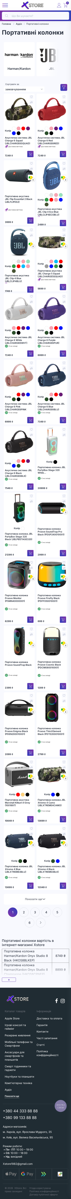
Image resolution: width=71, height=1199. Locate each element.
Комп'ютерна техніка (18, 1083)
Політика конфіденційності (44, 1191)
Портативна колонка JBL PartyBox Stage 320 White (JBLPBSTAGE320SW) (52, 470)
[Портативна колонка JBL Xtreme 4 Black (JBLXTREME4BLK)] (52, 841)
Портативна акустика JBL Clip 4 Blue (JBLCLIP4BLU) (17, 278)
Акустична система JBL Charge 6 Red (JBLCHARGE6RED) (51, 140)
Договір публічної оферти (43, 1194)
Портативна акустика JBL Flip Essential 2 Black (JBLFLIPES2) (18, 199)
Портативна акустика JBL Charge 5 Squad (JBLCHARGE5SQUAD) (50, 273)
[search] (35, 16)
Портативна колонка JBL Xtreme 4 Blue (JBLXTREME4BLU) (19, 869)
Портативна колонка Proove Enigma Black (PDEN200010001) (16, 731)
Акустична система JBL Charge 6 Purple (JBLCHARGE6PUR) (51, 340)
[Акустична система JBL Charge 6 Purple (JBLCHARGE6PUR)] (52, 308)
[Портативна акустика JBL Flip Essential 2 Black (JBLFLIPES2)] (19, 175)
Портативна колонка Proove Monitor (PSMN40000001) (16, 598)
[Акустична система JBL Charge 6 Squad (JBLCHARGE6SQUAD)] (19, 109)
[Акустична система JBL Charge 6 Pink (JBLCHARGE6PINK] (19, 375)
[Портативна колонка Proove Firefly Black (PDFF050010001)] (52, 574)
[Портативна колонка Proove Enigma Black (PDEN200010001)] (19, 707)
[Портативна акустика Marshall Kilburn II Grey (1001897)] (19, 774)
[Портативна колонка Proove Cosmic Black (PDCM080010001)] (52, 641)
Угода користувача (40, 1188)
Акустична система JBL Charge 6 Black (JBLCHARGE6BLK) (18, 473)
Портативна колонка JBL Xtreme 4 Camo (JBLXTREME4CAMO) (52, 803)
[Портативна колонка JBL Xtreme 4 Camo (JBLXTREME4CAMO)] (52, 774)
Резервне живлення (17, 1035)
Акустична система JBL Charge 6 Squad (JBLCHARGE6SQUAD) (18, 140)
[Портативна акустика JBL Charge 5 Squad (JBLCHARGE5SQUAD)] (52, 242)
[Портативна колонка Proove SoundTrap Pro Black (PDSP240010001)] (52, 508)
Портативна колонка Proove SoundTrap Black (18, 663)
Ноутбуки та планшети (19, 1076)
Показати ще (35, 899)
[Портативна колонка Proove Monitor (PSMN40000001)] (19, 574)
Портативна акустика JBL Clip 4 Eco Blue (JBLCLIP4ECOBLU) (50, 212)
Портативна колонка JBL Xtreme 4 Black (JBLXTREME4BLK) (52, 869)
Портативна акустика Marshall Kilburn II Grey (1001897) (17, 803)
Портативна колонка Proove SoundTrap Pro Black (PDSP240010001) (51, 532)
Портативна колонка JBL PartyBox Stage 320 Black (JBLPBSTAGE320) (19, 537)
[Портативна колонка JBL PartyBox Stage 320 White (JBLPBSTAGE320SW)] (52, 441)
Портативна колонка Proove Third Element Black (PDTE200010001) (51, 731)
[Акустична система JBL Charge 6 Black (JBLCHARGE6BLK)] (19, 441)
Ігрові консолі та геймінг (15, 1026)
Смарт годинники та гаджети (18, 1068)
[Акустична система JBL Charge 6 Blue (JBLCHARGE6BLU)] (52, 375)
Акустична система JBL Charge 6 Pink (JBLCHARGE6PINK (18, 407)
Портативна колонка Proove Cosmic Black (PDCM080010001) (49, 665)
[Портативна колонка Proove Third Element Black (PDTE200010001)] (52, 707)
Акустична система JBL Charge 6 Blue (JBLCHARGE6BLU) (51, 407)
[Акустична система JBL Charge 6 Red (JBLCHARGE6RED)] (52, 109)
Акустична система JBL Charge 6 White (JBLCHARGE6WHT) (18, 340)
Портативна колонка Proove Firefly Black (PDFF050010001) (49, 598)
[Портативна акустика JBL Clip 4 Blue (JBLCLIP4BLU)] (19, 242)
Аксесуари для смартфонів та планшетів (14, 1056)
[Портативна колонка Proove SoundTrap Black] (19, 641)
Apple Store (12, 1018)
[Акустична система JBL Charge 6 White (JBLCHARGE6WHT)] (19, 308)
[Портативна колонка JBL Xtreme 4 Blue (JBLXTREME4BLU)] (19, 841)
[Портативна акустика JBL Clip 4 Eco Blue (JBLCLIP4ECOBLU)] (52, 175)
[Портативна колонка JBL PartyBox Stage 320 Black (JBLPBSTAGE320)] (19, 508)
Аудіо (8, 1089)
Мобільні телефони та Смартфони (19, 1043)
